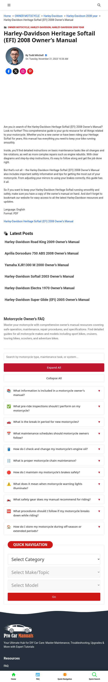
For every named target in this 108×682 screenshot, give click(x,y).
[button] (99, 5)
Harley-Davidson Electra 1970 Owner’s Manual (39, 288)
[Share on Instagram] (23, 71)
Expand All (54, 367)
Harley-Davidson (41, 27)
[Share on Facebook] (9, 71)
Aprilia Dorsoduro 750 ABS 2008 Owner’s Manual (42, 253)
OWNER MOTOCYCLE (18, 27)
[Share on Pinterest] (30, 71)
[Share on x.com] (16, 71)
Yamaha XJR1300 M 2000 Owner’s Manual (37, 265)
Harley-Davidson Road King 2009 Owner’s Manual (42, 242)
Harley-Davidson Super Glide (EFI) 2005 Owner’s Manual (47, 300)
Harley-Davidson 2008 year (68, 27)
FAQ (6, 665)
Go (54, 597)
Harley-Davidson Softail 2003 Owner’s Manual (39, 276)
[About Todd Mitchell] (15, 56)
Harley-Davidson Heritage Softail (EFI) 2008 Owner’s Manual (38, 221)
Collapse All (54, 378)
